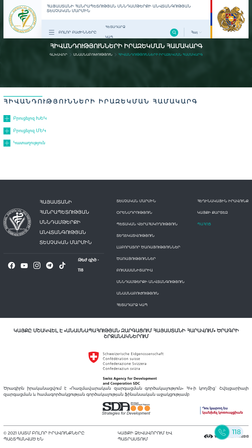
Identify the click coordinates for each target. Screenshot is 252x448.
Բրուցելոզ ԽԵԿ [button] (30, 118)
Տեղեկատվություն (135, 235)
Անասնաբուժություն (92, 55)
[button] (8, 118)
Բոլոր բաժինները (72, 32)
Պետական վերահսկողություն (147, 224)
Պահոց (204, 224)
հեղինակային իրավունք (223, 201)
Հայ (196, 32)
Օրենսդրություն (134, 212)
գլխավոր (58, 55)
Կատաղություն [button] (29, 142)
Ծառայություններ (136, 258)
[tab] (126, 118)
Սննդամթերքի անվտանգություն (150, 282)
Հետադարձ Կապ (115, 32)
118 (80, 270)
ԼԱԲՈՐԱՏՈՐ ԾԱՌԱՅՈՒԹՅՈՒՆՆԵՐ (148, 247)
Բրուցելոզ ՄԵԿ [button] (29, 130)
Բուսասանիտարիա (134, 270)
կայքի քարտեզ (212, 212)
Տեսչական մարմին (136, 201)
